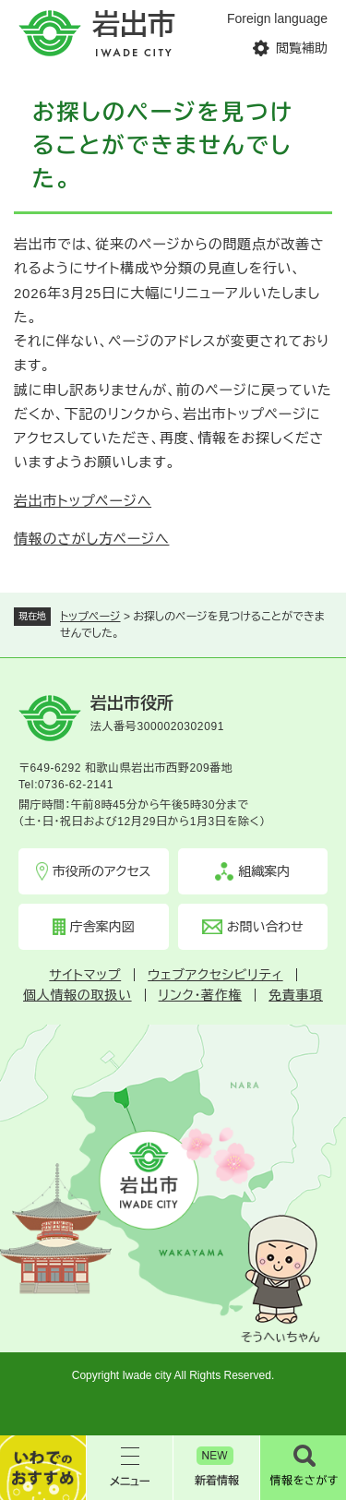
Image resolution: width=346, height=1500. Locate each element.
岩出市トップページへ (82, 501)
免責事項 (295, 995)
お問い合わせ (265, 926)
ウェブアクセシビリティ (215, 974)
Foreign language (277, 18)
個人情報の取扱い (77, 995)
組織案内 (264, 871)
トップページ (90, 616)
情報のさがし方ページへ (91, 538)
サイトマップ (85, 974)
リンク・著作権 (201, 995)
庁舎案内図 (102, 926)
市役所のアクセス (102, 871)
